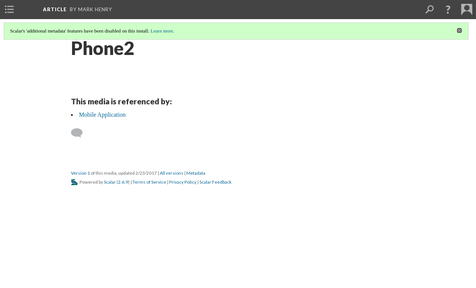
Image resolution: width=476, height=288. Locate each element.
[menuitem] (9, 9)
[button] (448, 9)
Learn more (161, 31)
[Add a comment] (80, 133)
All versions (171, 173)
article (55, 9)
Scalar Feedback (215, 182)
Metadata (195, 173)
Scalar (110, 182)
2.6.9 (123, 182)
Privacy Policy (182, 182)
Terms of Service (149, 182)
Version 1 (80, 173)
